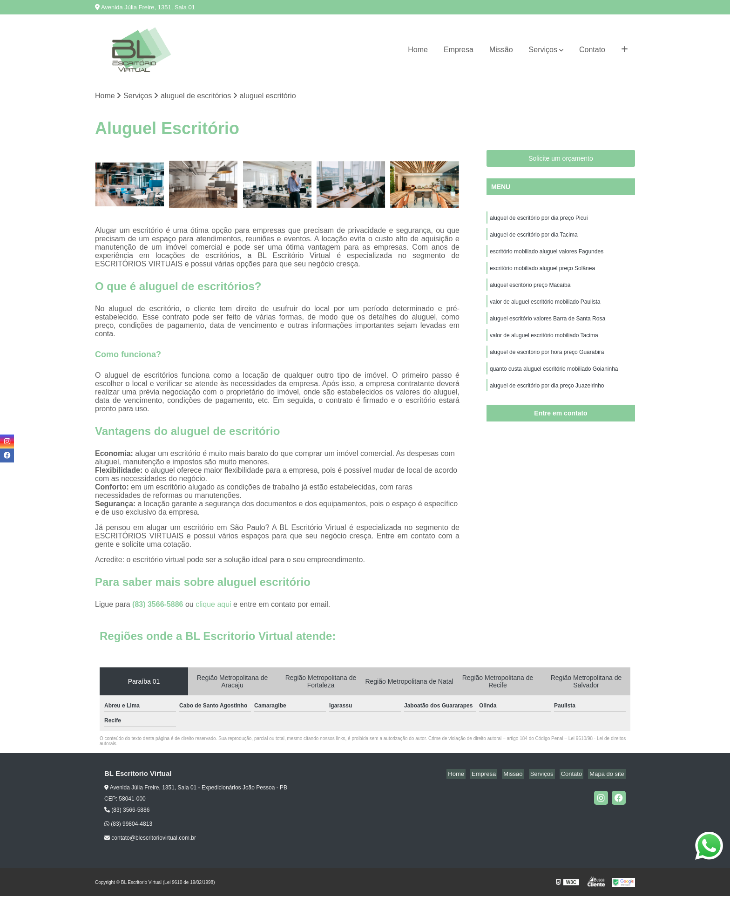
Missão (501, 50)
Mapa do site (608, 774)
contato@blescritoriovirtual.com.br (150, 839)
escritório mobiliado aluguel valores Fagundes (546, 254)
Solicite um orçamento (560, 159)
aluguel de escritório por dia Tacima (534, 237)
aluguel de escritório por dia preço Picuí (539, 219)
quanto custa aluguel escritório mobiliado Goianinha (554, 378)
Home (418, 50)
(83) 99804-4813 (128, 825)
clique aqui (213, 605)
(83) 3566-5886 (158, 605)
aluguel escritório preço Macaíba (530, 290)
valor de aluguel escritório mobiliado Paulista (545, 308)
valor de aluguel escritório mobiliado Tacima (544, 343)
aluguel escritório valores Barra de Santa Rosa (547, 325)
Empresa (458, 50)
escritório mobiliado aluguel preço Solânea (542, 272)
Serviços (543, 50)
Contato (592, 50)
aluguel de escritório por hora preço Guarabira (547, 361)
